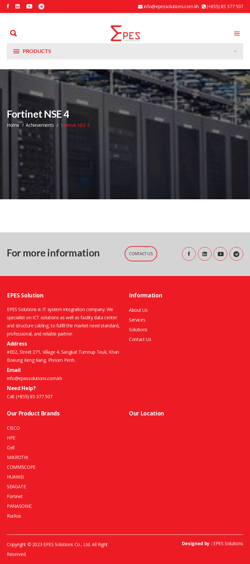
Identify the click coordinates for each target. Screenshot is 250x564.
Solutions (138, 329)
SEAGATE (16, 486)
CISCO (13, 428)
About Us (138, 310)
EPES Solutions (228, 543)
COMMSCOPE (21, 467)
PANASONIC (19, 506)
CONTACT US (141, 253)
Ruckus (14, 516)
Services (137, 320)
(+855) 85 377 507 (33, 396)
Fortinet (14, 496)
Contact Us (140, 339)
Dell (11, 447)
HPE (11, 438)
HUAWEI (15, 477)
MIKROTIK (17, 457)
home (13, 125)
